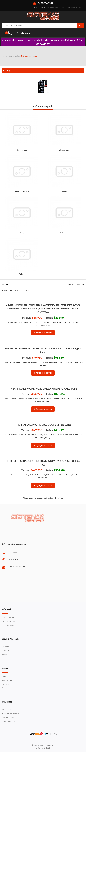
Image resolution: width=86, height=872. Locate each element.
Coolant (64, 191)
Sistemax (50, 866)
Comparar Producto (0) (75, 285)
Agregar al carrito (43, 357)
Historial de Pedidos (10, 835)
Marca (4, 798)
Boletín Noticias (8, 843)
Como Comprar (8, 743)
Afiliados (5, 806)
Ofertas (5, 810)
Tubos (21, 274)
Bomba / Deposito (21, 191)
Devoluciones (7, 772)
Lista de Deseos (8, 839)
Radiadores (64, 233)
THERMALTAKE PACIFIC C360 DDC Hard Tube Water (43, 522)
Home (4, 56)
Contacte (6, 768)
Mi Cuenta (6, 831)
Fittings (22, 233)
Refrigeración (14, 56)
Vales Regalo (7, 802)
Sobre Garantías (8, 747)
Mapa (4, 776)
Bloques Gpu (64, 150)
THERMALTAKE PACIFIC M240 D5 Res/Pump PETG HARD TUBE (43, 461)
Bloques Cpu (22, 150)
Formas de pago (8, 739)
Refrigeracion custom (30, 56)
